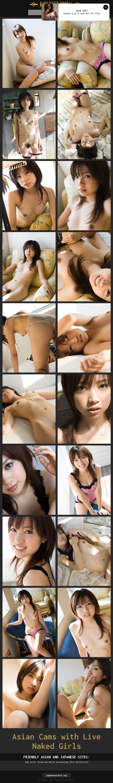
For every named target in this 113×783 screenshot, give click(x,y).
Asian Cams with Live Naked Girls (56, 741)
